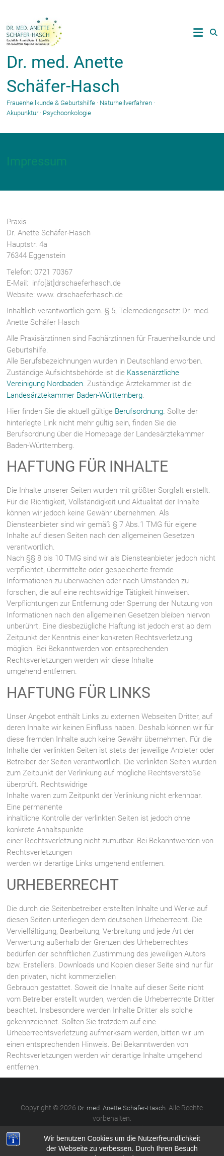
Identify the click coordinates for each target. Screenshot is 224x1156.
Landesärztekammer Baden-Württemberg (74, 395)
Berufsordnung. (140, 411)
